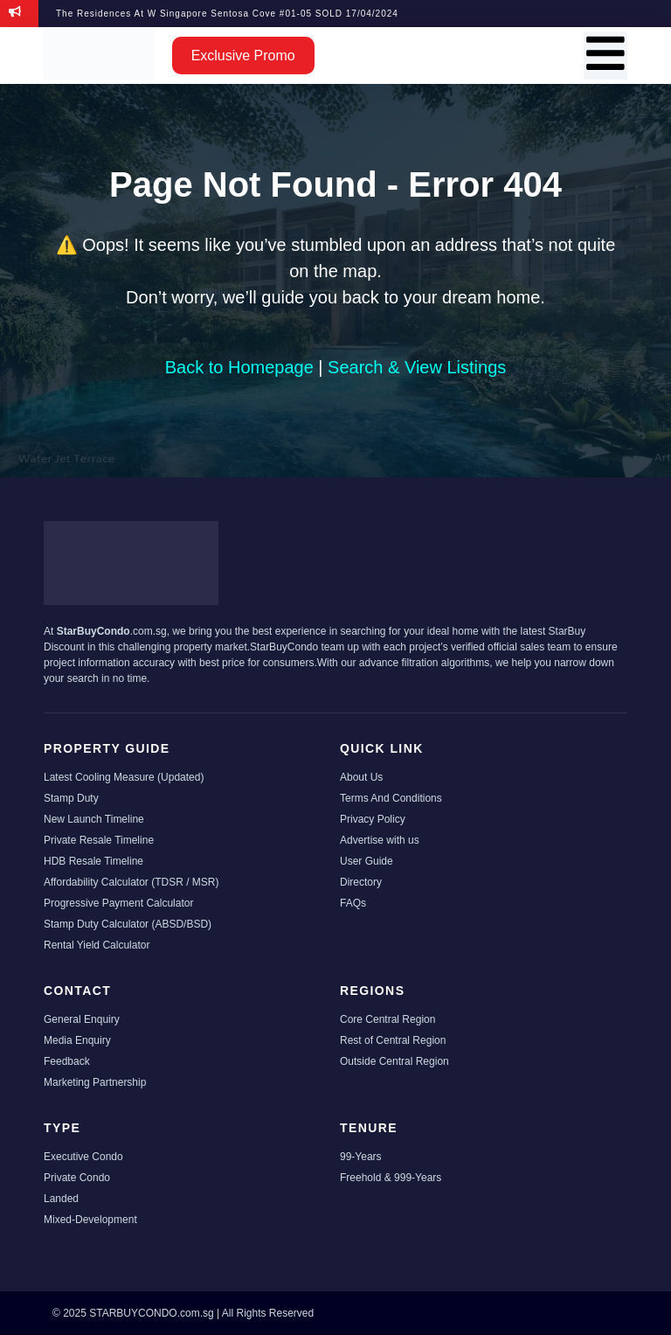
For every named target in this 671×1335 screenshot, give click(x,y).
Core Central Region (387, 1019)
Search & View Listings (417, 367)
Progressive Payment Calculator (118, 903)
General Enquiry (82, 1019)
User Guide (366, 861)
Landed (61, 1198)
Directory (361, 882)
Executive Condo (83, 1157)
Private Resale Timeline (99, 840)
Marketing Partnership (95, 1082)
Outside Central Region (394, 1061)
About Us (361, 777)
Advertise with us (379, 840)
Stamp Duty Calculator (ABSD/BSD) (127, 924)
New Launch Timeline (94, 819)
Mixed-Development (90, 1219)
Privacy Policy (372, 819)
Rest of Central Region (393, 1040)
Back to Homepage (239, 367)
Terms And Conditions (391, 798)
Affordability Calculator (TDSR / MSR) (131, 882)
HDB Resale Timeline (93, 861)
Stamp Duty (71, 798)
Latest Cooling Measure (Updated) (124, 777)
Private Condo (77, 1178)
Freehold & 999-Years (390, 1178)
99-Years (361, 1157)
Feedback (67, 1061)
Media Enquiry (77, 1040)
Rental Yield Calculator (96, 945)
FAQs (353, 903)
